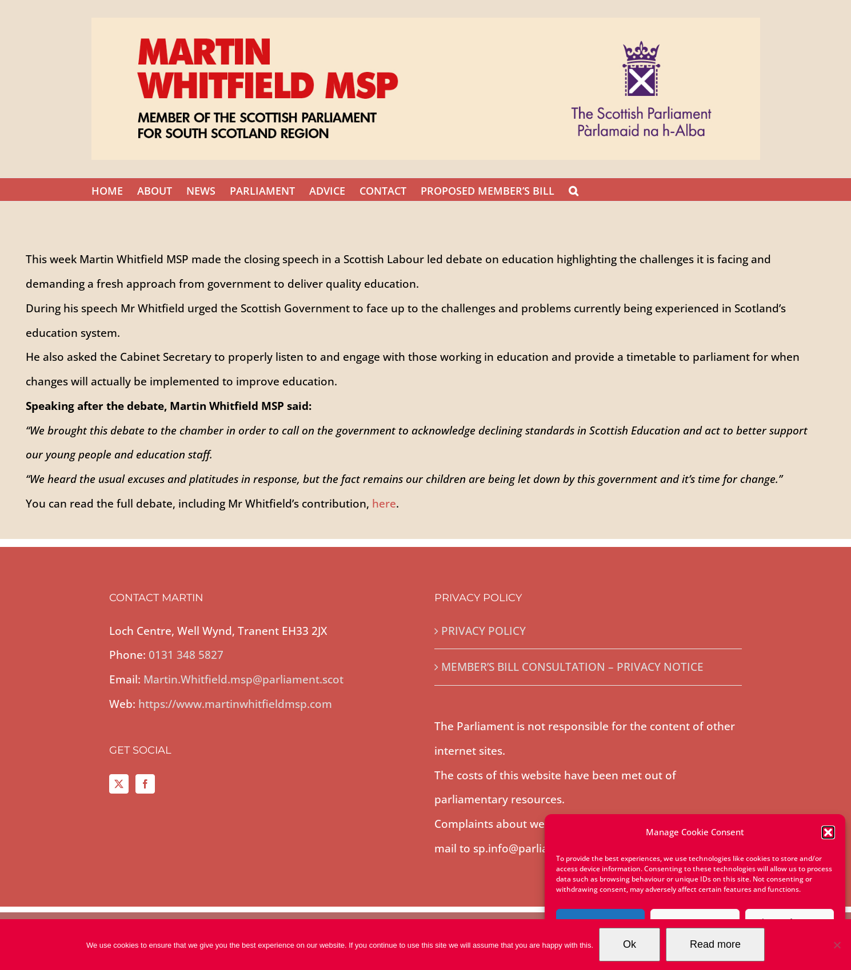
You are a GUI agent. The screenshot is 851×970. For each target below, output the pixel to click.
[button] (828, 832)
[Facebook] (145, 784)
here (384, 503)
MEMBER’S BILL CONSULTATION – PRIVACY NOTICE (572, 666)
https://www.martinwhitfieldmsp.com (235, 704)
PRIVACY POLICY (483, 630)
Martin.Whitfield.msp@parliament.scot (243, 679)
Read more (715, 944)
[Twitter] (119, 784)
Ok (629, 944)
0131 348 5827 (186, 654)
